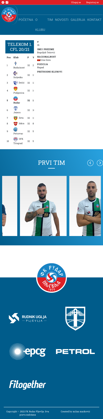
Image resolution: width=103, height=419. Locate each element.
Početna (26, 20)
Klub (16, 57)
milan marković (81, 411)
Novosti (61, 20)
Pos (9, 57)
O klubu (40, 25)
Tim (50, 20)
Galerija (78, 20)
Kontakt (94, 20)
